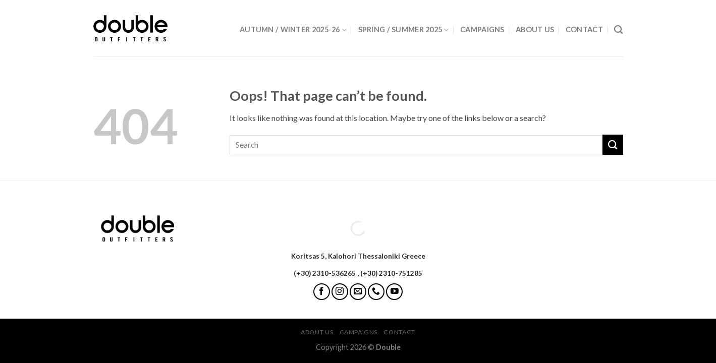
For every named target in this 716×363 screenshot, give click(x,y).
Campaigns (482, 29)
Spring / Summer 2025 (403, 30)
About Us (535, 29)
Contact (584, 29)
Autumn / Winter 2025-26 (293, 30)
